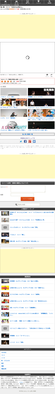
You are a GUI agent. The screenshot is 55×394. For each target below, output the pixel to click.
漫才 (2, 363)
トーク (3, 358)
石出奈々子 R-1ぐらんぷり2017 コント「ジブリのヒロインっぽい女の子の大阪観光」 (32, 213)
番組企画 (3, 369)
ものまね (3, 352)
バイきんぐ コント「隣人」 (17, 234)
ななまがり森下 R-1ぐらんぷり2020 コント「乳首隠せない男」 (27, 220)
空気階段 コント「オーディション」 (20, 335)
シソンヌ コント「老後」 (17, 342)
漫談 (2, 366)
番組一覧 (27, 3)
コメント (4, 187)
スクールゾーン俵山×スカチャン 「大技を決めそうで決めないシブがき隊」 (30, 328)
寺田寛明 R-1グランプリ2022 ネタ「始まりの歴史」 (24, 281)
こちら (21, 382)
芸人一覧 (16, 3)
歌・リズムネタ (5, 360)
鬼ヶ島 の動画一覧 (27, 134)
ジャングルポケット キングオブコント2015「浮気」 (24, 227)
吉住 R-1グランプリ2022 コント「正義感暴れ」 (23, 307)
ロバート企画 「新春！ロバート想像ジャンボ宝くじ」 (25, 321)
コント (3, 355)
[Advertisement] (27, 27)
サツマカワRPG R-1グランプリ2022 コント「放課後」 (25, 294)
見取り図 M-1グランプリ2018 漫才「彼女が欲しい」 (24, 241)
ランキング (38, 3)
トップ (5, 3)
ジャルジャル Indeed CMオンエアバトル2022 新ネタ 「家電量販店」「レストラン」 (31, 314)
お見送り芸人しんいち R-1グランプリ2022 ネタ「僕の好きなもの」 (29, 301)
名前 (1, 195)
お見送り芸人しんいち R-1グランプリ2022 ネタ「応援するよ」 (27, 288)
